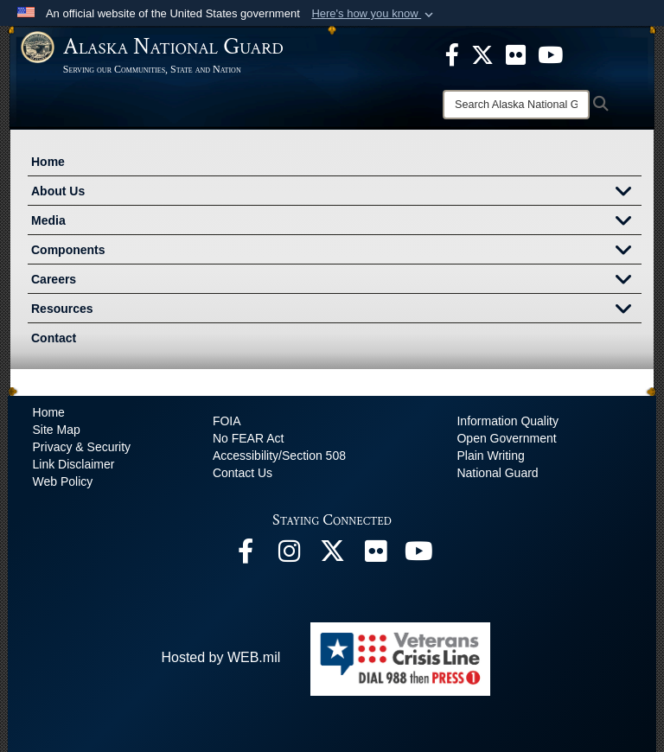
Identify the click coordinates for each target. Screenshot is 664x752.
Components (336, 251)
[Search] (516, 104)
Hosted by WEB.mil (220, 657)
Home (48, 162)
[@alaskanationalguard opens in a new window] (288, 555)
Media (336, 222)
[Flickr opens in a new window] (375, 555)
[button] (374, 13)
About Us (336, 192)
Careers (336, 280)
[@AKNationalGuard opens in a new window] (332, 555)
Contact (53, 338)
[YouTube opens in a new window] (418, 555)
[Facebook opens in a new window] (245, 555)
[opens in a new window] (452, 54)
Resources (336, 310)
